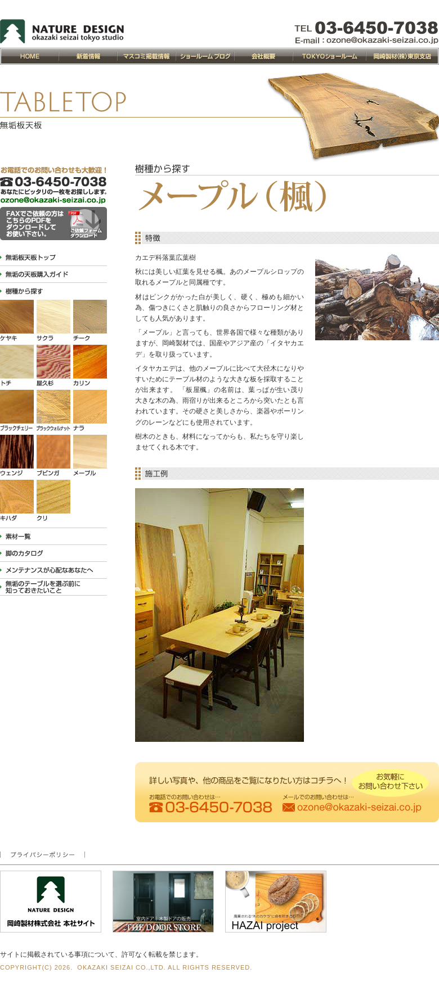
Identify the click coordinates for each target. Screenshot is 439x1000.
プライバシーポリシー (42, 855)
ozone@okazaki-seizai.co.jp (366, 40)
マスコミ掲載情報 (146, 56)
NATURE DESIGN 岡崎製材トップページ (29, 56)
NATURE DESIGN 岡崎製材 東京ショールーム (62, 31)
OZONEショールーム (329, 56)
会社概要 (263, 56)
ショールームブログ (205, 56)
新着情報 (88, 56)
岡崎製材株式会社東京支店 (402, 56)
